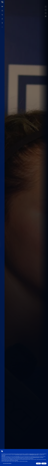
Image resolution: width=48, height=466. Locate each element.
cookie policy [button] (3, 455)
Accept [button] (44, 463)
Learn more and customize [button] (7, 463)
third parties (18, 456)
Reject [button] (38, 463)
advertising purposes (36, 457)
